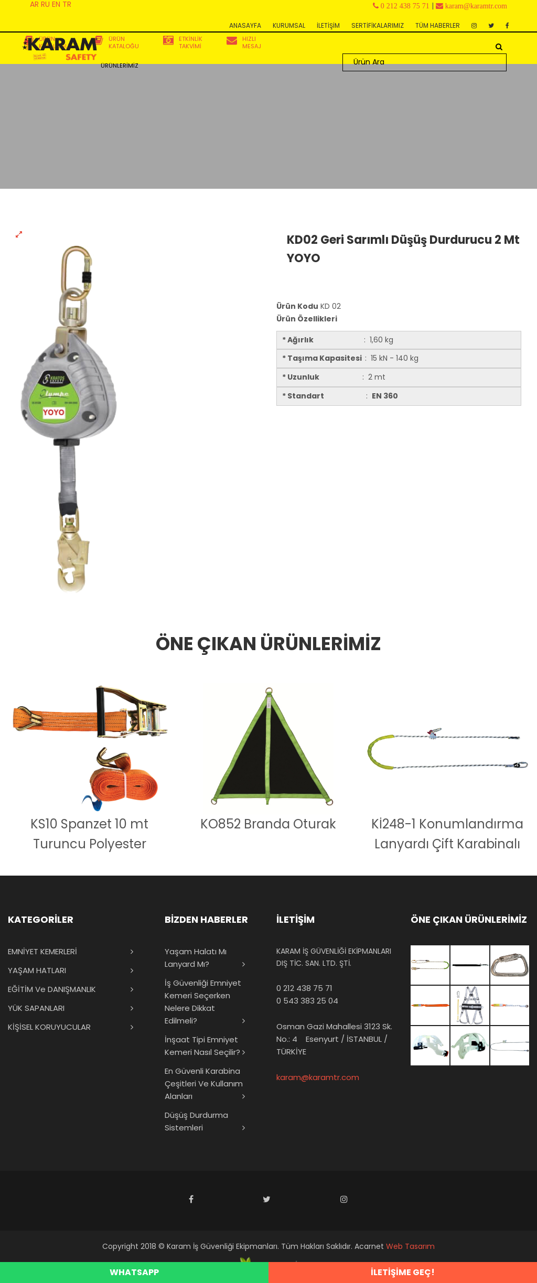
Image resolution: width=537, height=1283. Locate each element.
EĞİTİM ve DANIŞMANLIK (52, 989)
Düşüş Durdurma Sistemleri (196, 1121)
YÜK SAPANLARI (36, 1008)
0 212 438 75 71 (304, 988)
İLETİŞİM (328, 25)
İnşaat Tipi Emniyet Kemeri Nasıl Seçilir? (202, 1046)
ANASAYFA (245, 25)
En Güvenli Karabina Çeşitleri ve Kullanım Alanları (204, 1083)
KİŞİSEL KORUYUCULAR (49, 1026)
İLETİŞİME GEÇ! (403, 1272)
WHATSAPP (134, 1272)
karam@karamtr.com (317, 1077)
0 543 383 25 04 (307, 1000)
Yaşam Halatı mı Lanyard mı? (196, 957)
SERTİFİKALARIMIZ (377, 25)
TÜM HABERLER (437, 25)
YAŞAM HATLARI (37, 970)
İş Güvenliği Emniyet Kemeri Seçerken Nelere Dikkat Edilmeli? (203, 1001)
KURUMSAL (289, 25)
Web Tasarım (410, 1246)
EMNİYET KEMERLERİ (42, 951)
